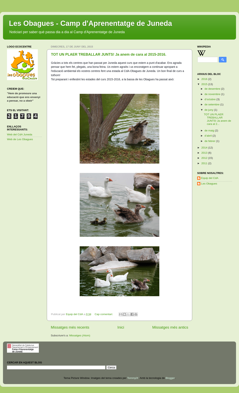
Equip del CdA (209, 178)
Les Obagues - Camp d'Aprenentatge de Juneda (90, 23)
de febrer (210, 141)
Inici (121, 327)
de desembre (213, 88)
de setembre (212, 104)
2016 (204, 79)
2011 (204, 163)
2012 (204, 157)
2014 (204, 147)
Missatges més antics (170, 327)
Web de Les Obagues (20, 139)
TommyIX (132, 378)
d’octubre (210, 99)
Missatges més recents (70, 327)
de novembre (213, 94)
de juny (209, 109)
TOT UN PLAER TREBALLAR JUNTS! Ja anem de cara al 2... (217, 119)
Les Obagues (209, 183)
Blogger (170, 378)
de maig (210, 130)
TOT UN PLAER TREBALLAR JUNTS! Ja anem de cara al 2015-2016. (108, 54)
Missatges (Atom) (79, 335)
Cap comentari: (104, 314)
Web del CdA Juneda (19, 134)
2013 (204, 152)
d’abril (209, 135)
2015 (204, 84)
